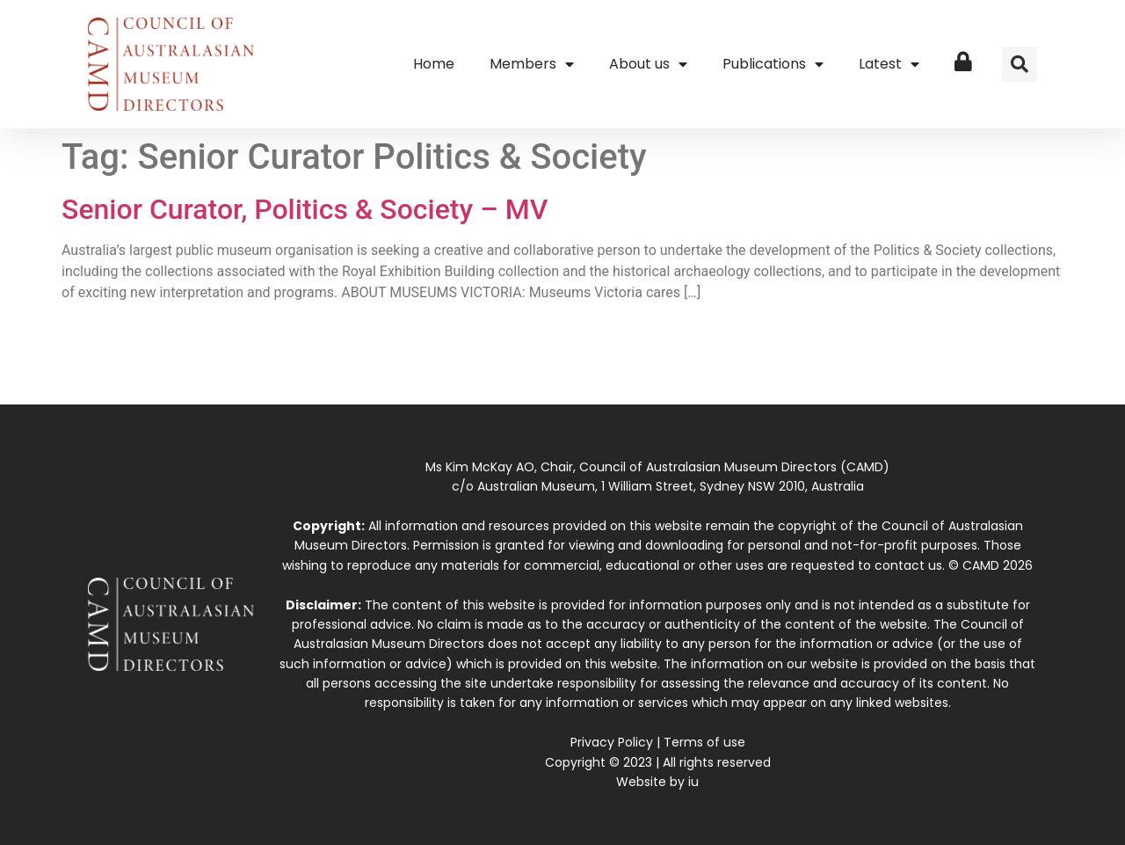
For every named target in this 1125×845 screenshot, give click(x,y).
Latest (889, 64)
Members (532, 64)
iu (693, 781)
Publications (773, 64)
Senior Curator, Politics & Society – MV (305, 209)
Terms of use (704, 742)
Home (433, 64)
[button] (1019, 64)
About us (648, 64)
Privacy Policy (611, 742)
